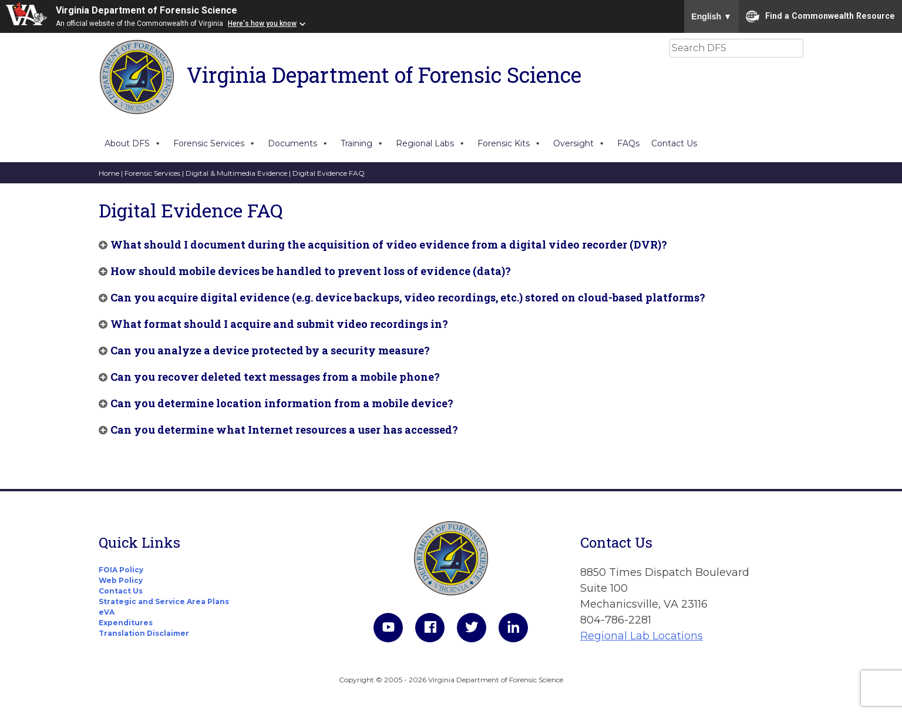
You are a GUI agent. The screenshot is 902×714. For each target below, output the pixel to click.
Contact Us (674, 143)
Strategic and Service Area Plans (164, 601)
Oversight (579, 143)
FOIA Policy (121, 569)
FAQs (628, 143)
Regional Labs (431, 143)
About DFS (133, 143)
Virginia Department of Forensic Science (146, 10)
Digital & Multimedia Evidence (236, 173)
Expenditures (126, 622)
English (711, 16)
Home (109, 173)
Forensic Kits (509, 143)
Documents (298, 143)
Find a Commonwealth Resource (820, 16)
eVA (107, 612)
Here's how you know (262, 23)
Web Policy (121, 580)
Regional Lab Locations (641, 635)
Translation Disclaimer (144, 633)
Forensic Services (214, 143)
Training (362, 143)
